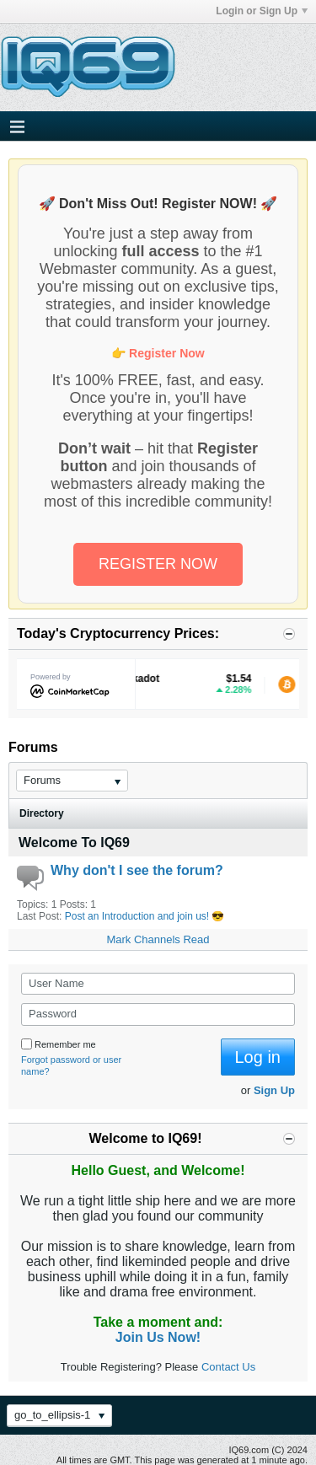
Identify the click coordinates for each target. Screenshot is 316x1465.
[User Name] (158, 984)
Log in (258, 1057)
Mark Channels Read (157, 939)
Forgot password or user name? (71, 1065)
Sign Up (274, 1090)
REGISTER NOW (158, 563)
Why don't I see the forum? (137, 870)
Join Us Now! (158, 1337)
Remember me (58, 1044)
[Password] (158, 1014)
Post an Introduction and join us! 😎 (145, 916)
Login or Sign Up (262, 11)
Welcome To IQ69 (74, 842)
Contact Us (228, 1366)
